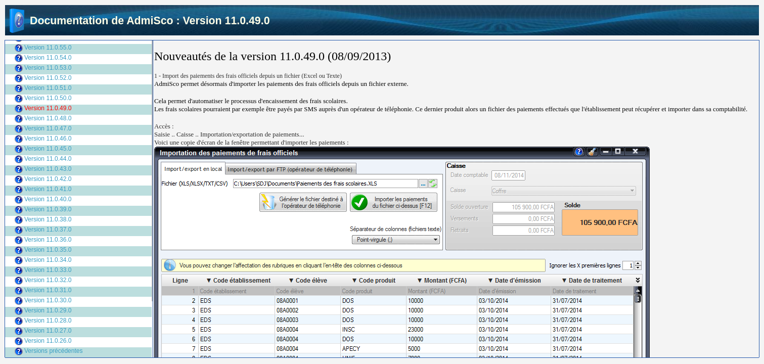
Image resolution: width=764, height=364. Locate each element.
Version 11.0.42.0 (47, 179)
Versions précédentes (53, 350)
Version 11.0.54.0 (47, 57)
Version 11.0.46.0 (47, 138)
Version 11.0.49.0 (47, 108)
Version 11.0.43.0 (47, 168)
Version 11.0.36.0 (47, 239)
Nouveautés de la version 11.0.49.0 (239, 56)
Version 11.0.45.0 (47, 148)
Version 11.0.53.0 (47, 67)
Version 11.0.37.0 (47, 229)
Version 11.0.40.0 (47, 199)
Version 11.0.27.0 (47, 330)
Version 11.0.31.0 (47, 290)
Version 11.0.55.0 (47, 47)
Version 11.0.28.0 (47, 320)
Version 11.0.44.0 (47, 158)
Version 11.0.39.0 (47, 209)
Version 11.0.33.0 (47, 270)
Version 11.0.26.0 (47, 340)
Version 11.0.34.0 (47, 259)
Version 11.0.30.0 (47, 300)
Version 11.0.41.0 (47, 189)
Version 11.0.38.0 (47, 219)
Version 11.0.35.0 (47, 249)
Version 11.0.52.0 (47, 77)
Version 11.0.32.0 (47, 280)
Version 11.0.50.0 (47, 98)
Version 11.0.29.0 (47, 310)
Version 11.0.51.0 (47, 88)
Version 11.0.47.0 (47, 128)
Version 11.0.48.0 (47, 118)
